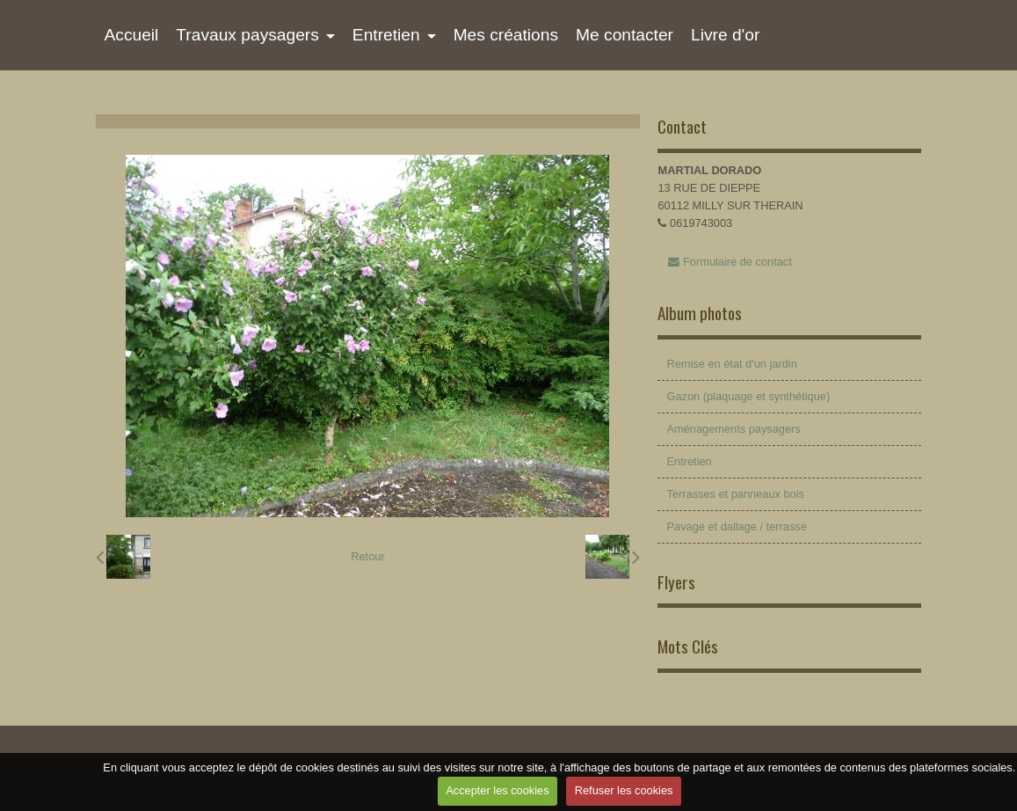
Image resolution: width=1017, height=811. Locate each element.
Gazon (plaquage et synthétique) (748, 396)
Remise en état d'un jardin (731, 363)
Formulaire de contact (729, 261)
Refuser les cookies (624, 790)
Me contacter (624, 35)
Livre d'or (725, 35)
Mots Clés (687, 646)
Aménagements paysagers (733, 428)
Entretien (386, 35)
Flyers (676, 582)
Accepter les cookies (497, 790)
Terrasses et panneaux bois (735, 493)
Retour (367, 556)
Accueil (132, 35)
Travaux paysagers (247, 35)
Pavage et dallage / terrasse (736, 526)
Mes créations (506, 35)
